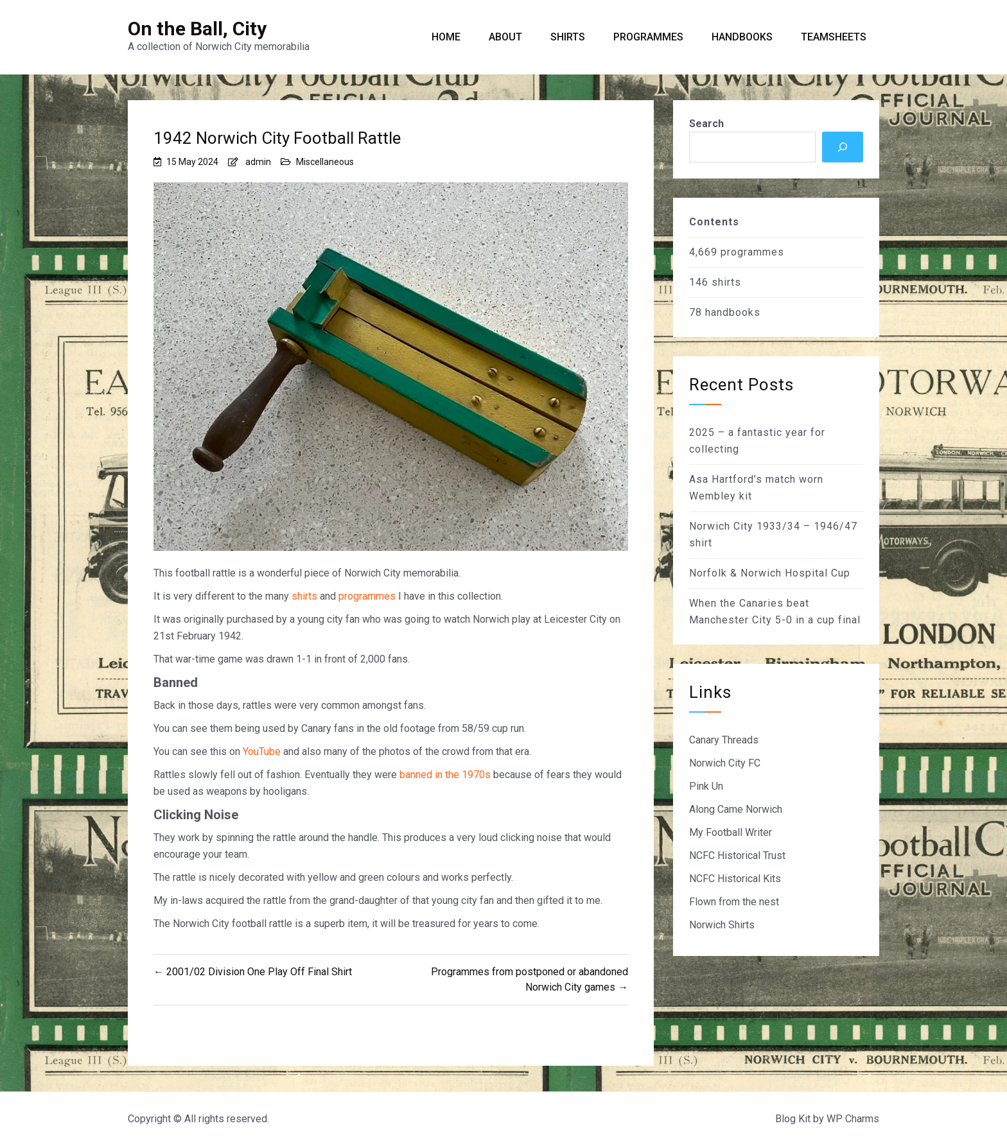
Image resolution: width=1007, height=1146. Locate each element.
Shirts (567, 37)
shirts (304, 596)
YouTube (262, 751)
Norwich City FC (724, 763)
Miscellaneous (325, 162)
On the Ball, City (197, 28)
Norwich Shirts (722, 925)
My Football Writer (730, 832)
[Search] (842, 147)
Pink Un (706, 786)
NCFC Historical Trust (737, 855)
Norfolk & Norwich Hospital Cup (769, 573)
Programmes (648, 37)
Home (446, 37)
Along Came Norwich (735, 809)
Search (706, 123)
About (505, 37)
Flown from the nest (734, 902)
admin (258, 162)
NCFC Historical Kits (735, 879)
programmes (367, 596)
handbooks (732, 312)
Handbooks (742, 37)
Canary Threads (723, 740)
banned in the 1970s (445, 774)
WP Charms (853, 1119)
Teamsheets (833, 37)
